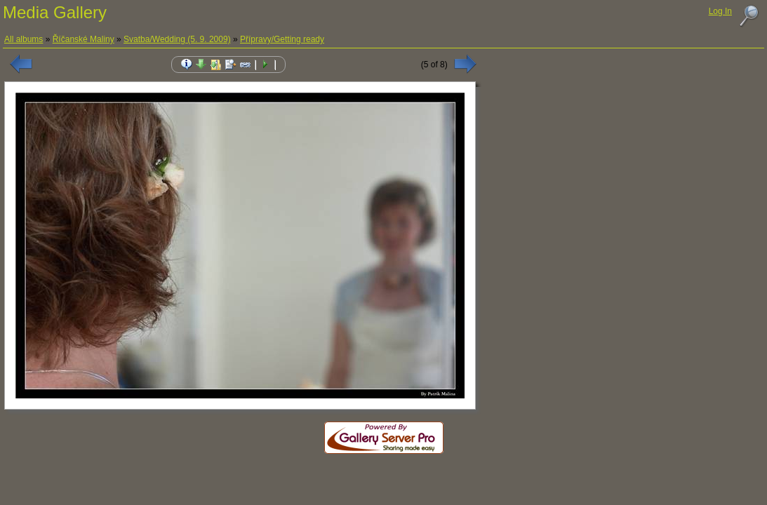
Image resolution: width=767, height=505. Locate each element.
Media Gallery (55, 12)
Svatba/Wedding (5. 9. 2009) (177, 39)
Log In (720, 11)
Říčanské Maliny (83, 39)
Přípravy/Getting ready (282, 39)
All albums (23, 39)
